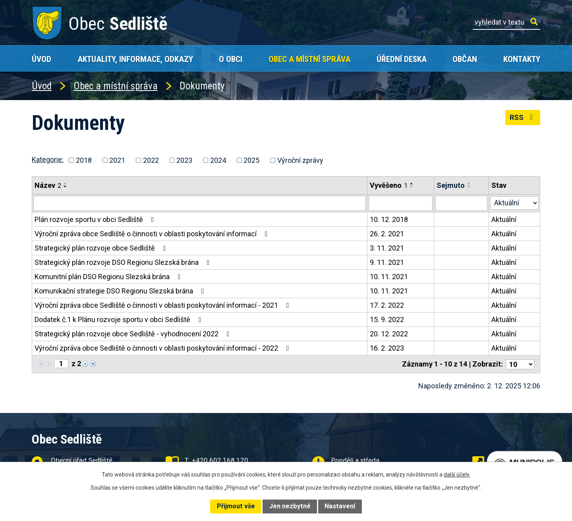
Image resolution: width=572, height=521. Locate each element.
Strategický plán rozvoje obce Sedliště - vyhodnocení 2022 (134, 334)
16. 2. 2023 (387, 348)
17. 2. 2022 (387, 305)
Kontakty (521, 59)
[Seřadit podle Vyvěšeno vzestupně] (412, 183)
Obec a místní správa (309, 59)
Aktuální (503, 219)
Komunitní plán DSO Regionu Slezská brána (109, 276)
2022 (151, 160)
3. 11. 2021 (387, 248)
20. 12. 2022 (389, 334)
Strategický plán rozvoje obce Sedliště (102, 248)
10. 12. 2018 (389, 219)
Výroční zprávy (300, 160)
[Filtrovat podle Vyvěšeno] (401, 203)
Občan (464, 59)
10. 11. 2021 (389, 276)
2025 (251, 160)
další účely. (457, 474)
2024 (218, 160)
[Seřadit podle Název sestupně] (65, 186)
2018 (84, 160)
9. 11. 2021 (387, 262)
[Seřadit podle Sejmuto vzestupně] (469, 183)
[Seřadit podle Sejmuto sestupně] (469, 186)
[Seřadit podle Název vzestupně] (65, 183)
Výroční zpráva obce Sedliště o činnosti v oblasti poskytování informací (153, 234)
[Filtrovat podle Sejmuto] (461, 203)
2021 (117, 160)
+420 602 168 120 (220, 460)
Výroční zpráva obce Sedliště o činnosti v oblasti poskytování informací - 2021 (163, 305)
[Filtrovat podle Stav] (514, 202)
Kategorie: (48, 159)
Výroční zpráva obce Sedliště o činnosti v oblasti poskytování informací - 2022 (163, 348)
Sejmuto (451, 185)
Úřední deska (402, 59)
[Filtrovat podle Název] (199, 203)
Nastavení (340, 506)
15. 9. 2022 (387, 319)
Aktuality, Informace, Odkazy (135, 59)
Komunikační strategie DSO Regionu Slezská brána (121, 291)
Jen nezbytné (290, 506)
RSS (523, 117)
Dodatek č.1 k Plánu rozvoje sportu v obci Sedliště (120, 319)
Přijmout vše (236, 506)
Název (48, 185)
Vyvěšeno (389, 185)
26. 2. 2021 (387, 234)
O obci (230, 59)
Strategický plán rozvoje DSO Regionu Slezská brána (124, 262)
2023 (184, 160)
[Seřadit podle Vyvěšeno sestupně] (412, 186)
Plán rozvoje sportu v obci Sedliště (96, 219)
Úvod (41, 59)
